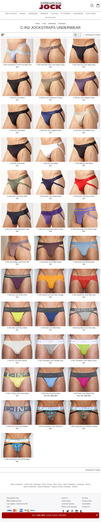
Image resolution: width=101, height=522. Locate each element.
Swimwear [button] (44, 13)
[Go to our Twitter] (67, 511)
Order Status (66, 501)
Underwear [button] (33, 13)
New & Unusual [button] (11, 13)
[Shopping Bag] (98, 5)
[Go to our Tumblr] (81, 511)
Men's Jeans (57, 484)
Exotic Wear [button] (91, 13)
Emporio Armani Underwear (61, 487)
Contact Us (86, 507)
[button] (75, 35)
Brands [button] (23, 13)
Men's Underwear (17, 484)
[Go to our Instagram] (76, 511)
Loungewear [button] (78, 13)
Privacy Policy (87, 501)
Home (37, 23)
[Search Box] (92, 5)
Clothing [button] (54, 13)
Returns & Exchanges (69, 507)
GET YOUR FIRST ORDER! (65, 515)
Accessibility (86, 504)
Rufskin (74, 487)
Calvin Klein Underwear (32, 484)
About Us (65, 498)
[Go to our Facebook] (63, 511)
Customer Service (68, 504)
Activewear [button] (65, 13)
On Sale (85, 498)
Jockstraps (80, 484)
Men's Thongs (47, 484)
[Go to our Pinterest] (72, 511)
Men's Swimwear (69, 484)
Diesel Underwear (44, 487)
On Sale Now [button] (50, 17)
